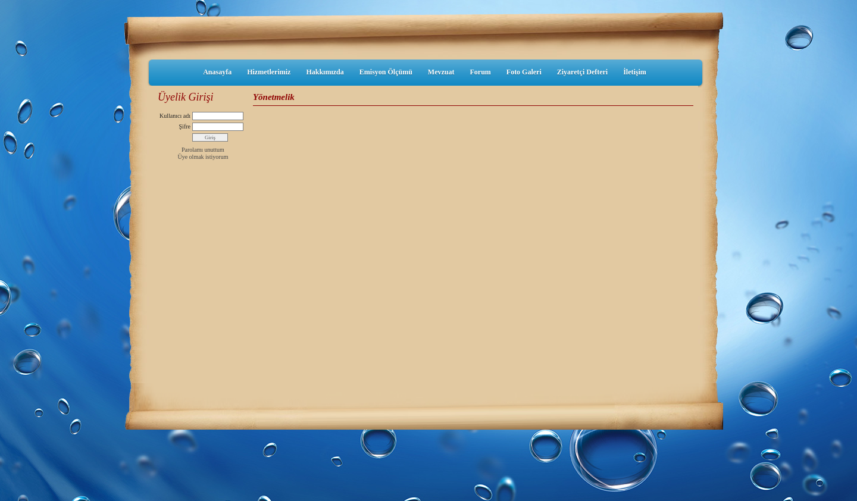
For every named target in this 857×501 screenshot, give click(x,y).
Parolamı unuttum (203, 149)
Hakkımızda (324, 72)
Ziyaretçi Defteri (582, 72)
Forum (480, 72)
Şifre (184, 126)
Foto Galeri (524, 72)
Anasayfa (217, 72)
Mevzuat (441, 72)
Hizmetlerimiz (268, 72)
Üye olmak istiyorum (202, 157)
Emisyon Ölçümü (385, 72)
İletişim (634, 72)
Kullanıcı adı (174, 115)
